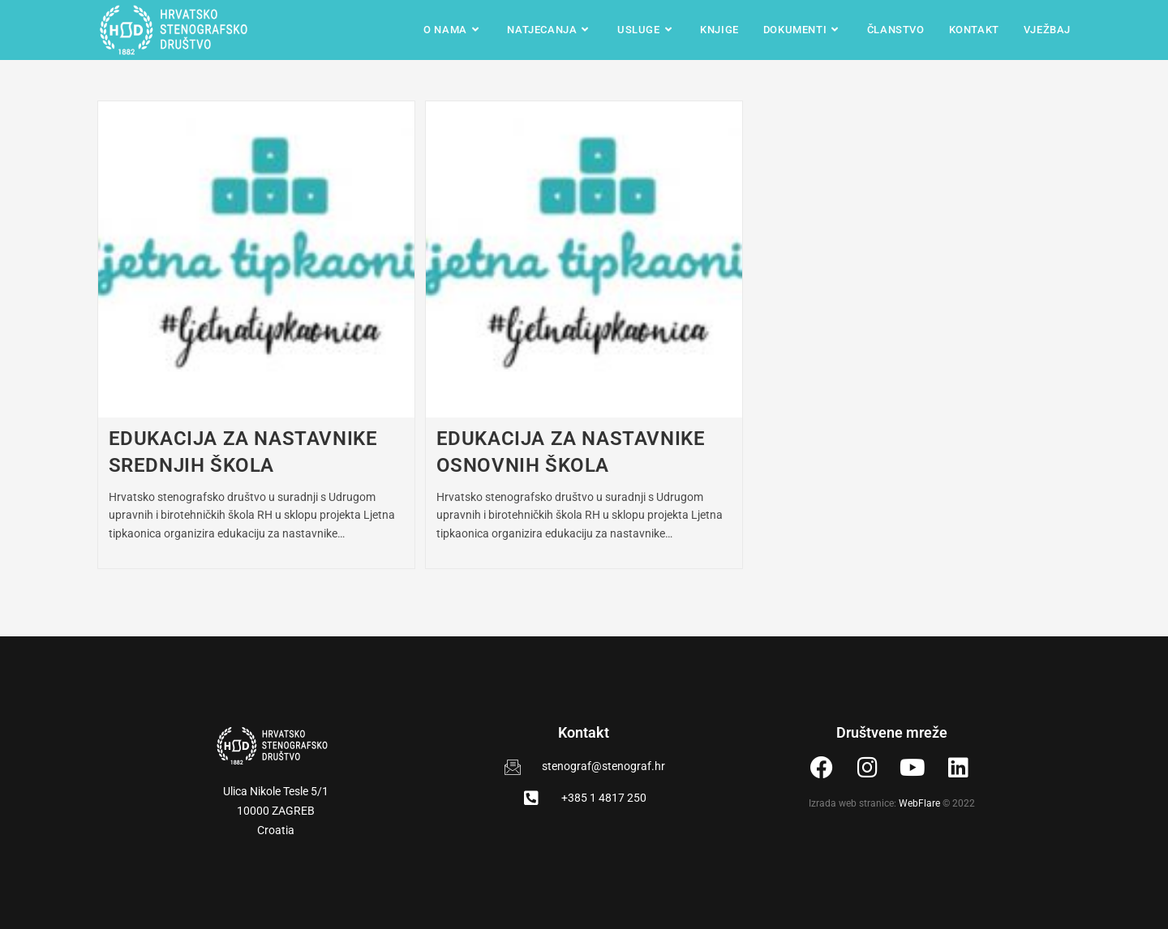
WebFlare (919, 803)
